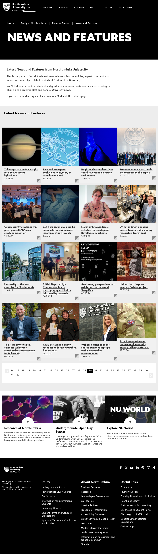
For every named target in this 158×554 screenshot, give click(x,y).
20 (34, 371)
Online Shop (127, 527)
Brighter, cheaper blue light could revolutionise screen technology (97, 173)
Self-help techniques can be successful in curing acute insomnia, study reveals (59, 230)
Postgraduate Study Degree (56, 492)
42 (17, 375)
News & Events (60, 23)
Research (86, 492)
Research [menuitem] (79, 8)
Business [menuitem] (63, 8)
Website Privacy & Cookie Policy (98, 519)
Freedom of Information (94, 510)
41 (12, 375)
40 (146, 371)
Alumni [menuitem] (108, 8)
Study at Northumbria (33, 23)
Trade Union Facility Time (94, 533)
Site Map (85, 544)
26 (67, 371)
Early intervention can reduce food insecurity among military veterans (134, 344)
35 (118, 371)
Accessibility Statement (93, 514)
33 (106, 371)
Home (11, 23)
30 (90, 371)
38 (134, 371)
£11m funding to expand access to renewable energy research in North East (136, 230)
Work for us (87, 501)
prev (7, 371)
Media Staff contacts (69, 96)
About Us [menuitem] (94, 8)
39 (140, 371)
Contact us (126, 487)
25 (62, 371)
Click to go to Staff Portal (134, 514)
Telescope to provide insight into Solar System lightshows (21, 173)
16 (12, 371)
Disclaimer (86, 524)
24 (56, 371)
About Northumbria (95, 482)
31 (95, 371)
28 (78, 371)
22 (45, 371)
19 (28, 371)
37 (129, 371)
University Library (51, 508)
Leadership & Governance (95, 496)
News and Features (86, 23)
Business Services (90, 487)
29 (84, 371)
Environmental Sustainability (136, 506)
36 (123, 371)
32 (101, 371)
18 (23, 371)
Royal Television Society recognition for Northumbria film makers (60, 348)
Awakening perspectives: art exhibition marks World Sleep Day (98, 287)
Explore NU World (120, 428)
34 (112, 371)
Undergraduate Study (53, 487)
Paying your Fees (129, 492)
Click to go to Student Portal (136, 510)
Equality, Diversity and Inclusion (138, 496)
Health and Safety (130, 501)
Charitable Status (90, 506)
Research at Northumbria (22, 428)
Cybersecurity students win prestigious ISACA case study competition (20, 230)
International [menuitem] (46, 8)
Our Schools (48, 496)
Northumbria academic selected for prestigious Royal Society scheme (95, 230)
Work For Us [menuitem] (125, 8)
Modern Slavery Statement (95, 528)
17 (17, 371)
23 (50, 371)
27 (73, 371)
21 (39, 371)
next (151, 375)
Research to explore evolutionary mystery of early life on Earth (57, 173)
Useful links (129, 482)
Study (46, 482)
